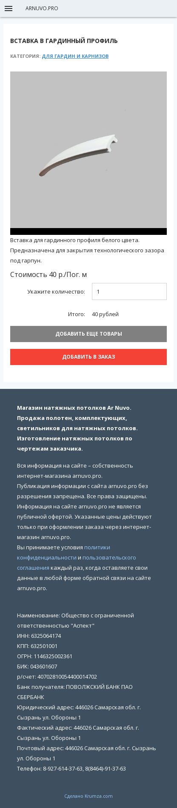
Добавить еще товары (88, 333)
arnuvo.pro (42, 8)
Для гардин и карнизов (75, 56)
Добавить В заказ (88, 356)
